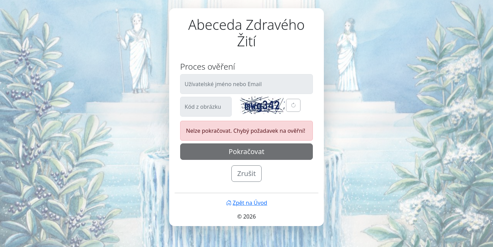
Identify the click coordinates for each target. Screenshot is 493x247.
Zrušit (246, 173)
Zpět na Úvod (246, 203)
